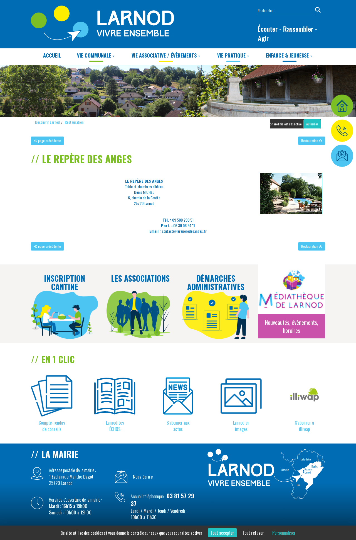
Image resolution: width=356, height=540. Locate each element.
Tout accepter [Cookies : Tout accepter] (222, 532)
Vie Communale (96, 55)
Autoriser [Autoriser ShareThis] (312, 124)
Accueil (52, 55)
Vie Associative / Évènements (166, 55)
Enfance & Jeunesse (289, 55)
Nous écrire (143, 477)
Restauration (74, 122)
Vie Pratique (233, 55)
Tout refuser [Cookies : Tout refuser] (253, 532)
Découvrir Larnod (47, 122)
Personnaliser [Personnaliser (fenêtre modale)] (284, 532)
